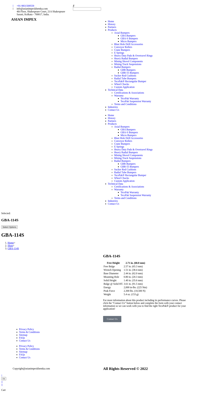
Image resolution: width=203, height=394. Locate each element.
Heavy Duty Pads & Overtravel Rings (133, 55)
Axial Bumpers (122, 32)
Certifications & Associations (129, 92)
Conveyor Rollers (123, 47)
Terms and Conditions (125, 104)
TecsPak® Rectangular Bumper (130, 81)
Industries (113, 107)
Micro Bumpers (129, 41)
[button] (101, 5)
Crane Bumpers (122, 50)
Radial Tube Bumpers (125, 78)
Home (111, 21)
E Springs (119, 52)
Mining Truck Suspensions (127, 64)
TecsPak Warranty (130, 98)
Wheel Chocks (121, 84)
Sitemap (23, 335)
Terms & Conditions (29, 332)
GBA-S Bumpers (129, 38)
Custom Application (124, 87)
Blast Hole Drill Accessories (128, 44)
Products (112, 30)
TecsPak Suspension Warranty (136, 101)
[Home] (11, 242)
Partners (112, 27)
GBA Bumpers (128, 35)
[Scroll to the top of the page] (1, 375)
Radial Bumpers (122, 67)
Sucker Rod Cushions (125, 75)
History (111, 24)
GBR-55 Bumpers (130, 72)
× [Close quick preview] (2, 381)
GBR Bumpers (128, 70)
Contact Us (113, 109)
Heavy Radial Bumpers (126, 58)
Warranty (119, 95)
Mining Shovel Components (128, 61)
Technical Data (115, 90)
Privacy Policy (26, 329)
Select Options (9, 227)
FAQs (22, 337)
